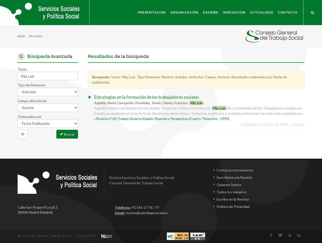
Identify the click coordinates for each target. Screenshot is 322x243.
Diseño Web (86, 235)
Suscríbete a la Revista (234, 177)
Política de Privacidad (233, 206)
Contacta (287, 12)
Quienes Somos (229, 185)
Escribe (210, 12)
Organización (184, 12)
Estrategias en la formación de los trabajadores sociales (146, 97)
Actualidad (261, 12)
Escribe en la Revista (233, 199)
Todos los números (232, 192)
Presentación (152, 12)
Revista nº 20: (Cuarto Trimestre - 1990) (162, 118)
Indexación (234, 12)
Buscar (67, 134)
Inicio (21, 36)
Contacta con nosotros (235, 170)
